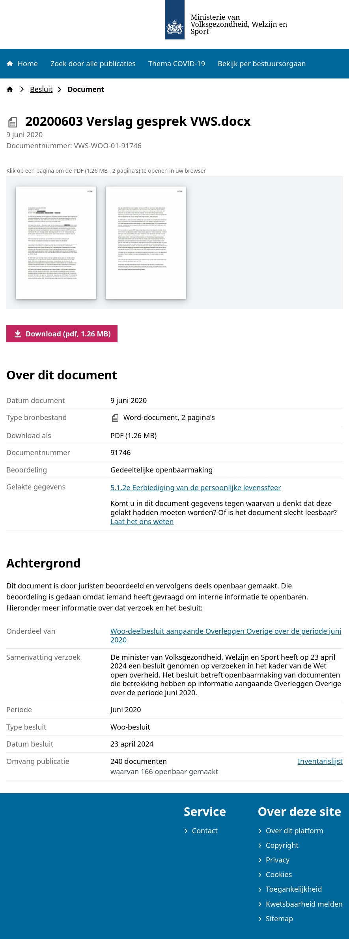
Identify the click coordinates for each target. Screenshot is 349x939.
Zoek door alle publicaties (93, 63)
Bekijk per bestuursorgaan (262, 63)
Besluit (43, 89)
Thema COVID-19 (176, 63)
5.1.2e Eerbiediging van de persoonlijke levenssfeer (195, 487)
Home (22, 63)
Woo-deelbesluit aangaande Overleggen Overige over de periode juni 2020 (226, 635)
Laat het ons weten (142, 521)
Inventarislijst (320, 761)
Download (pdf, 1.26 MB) (62, 333)
